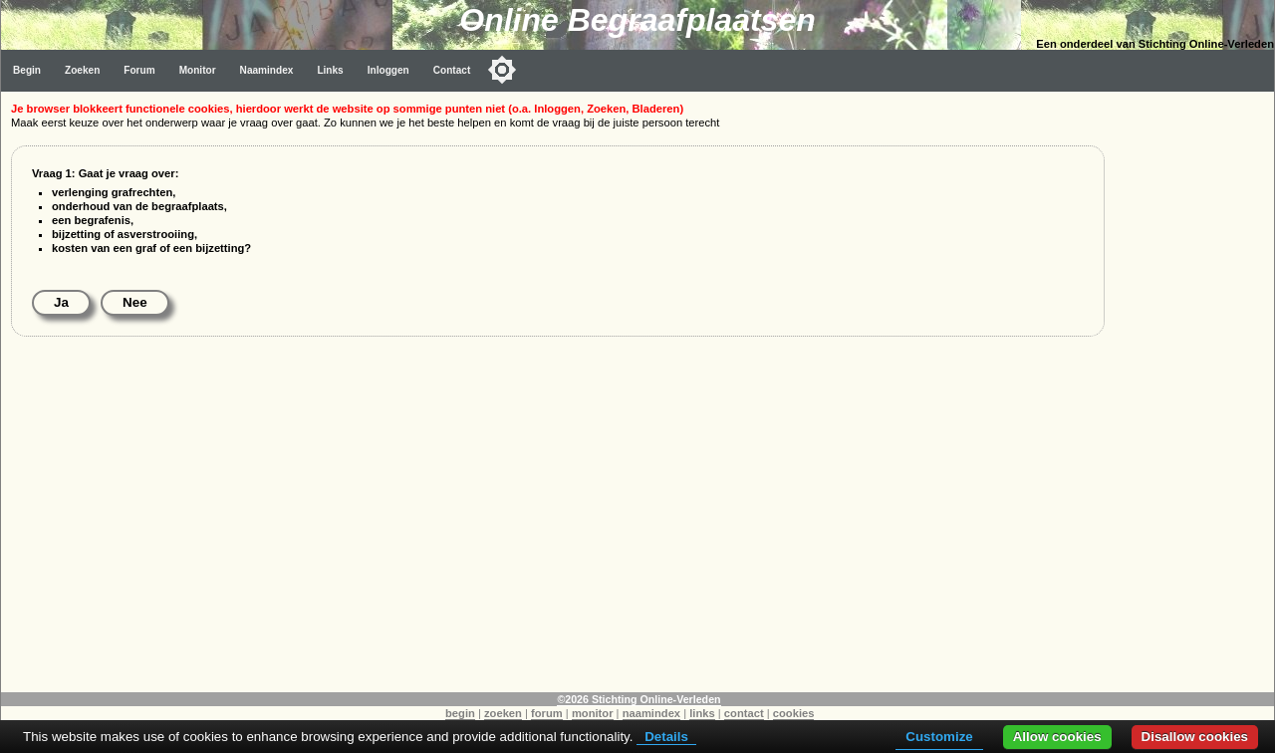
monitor (593, 713)
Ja (61, 302)
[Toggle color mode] (502, 70)
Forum (139, 70)
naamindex (651, 713)
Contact (452, 70)
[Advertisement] (1194, 390)
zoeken (503, 713)
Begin (27, 70)
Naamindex (267, 70)
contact (744, 713)
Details (666, 736)
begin (460, 713)
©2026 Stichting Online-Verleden (638, 699)
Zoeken (82, 70)
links (702, 713)
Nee (135, 302)
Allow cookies (1057, 736)
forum (547, 713)
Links (330, 70)
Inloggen (388, 70)
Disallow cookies (1195, 736)
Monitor (197, 70)
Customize (938, 736)
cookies (794, 713)
